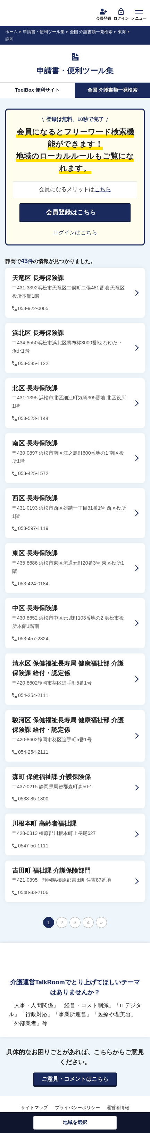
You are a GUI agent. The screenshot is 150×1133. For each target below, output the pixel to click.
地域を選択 (75, 1122)
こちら (102, 189)
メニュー (139, 13)
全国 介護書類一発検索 (113, 90)
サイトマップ (34, 1107)
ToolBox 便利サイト (37, 90)
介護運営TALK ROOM (31, 13)
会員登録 (103, 13)
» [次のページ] (101, 922)
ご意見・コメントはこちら (75, 1079)
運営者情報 (118, 1107)
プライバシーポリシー (77, 1107)
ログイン (121, 13)
